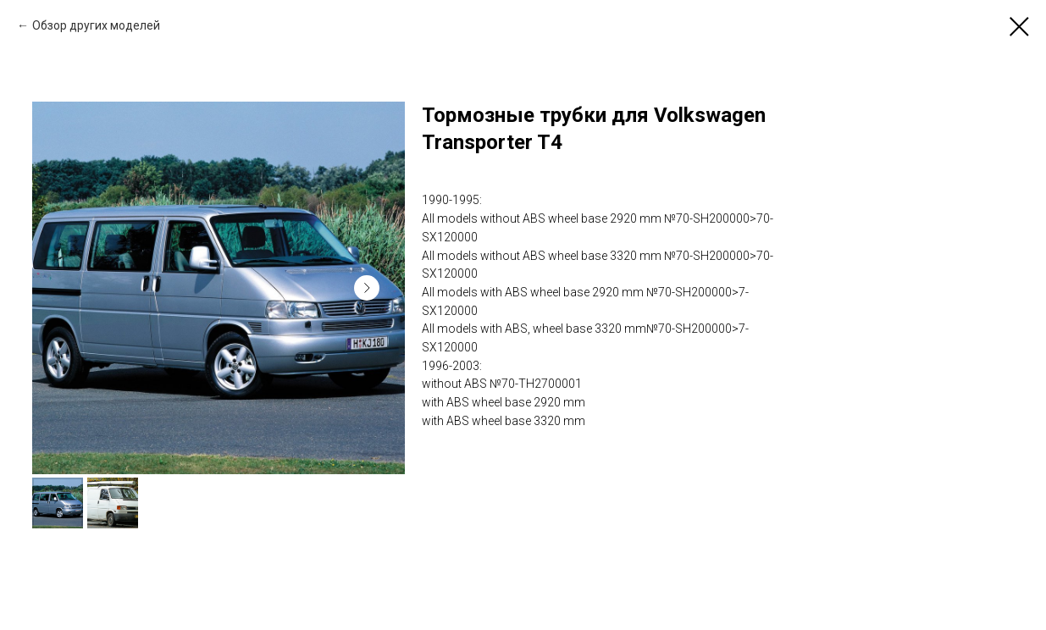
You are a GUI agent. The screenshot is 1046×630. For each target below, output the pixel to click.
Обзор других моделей (96, 25)
